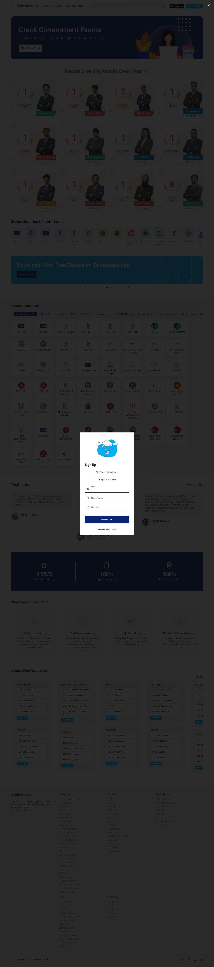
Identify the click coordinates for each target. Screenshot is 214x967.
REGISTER (107, 519)
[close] (208, 5)
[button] (107, 472)
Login (114, 529)
